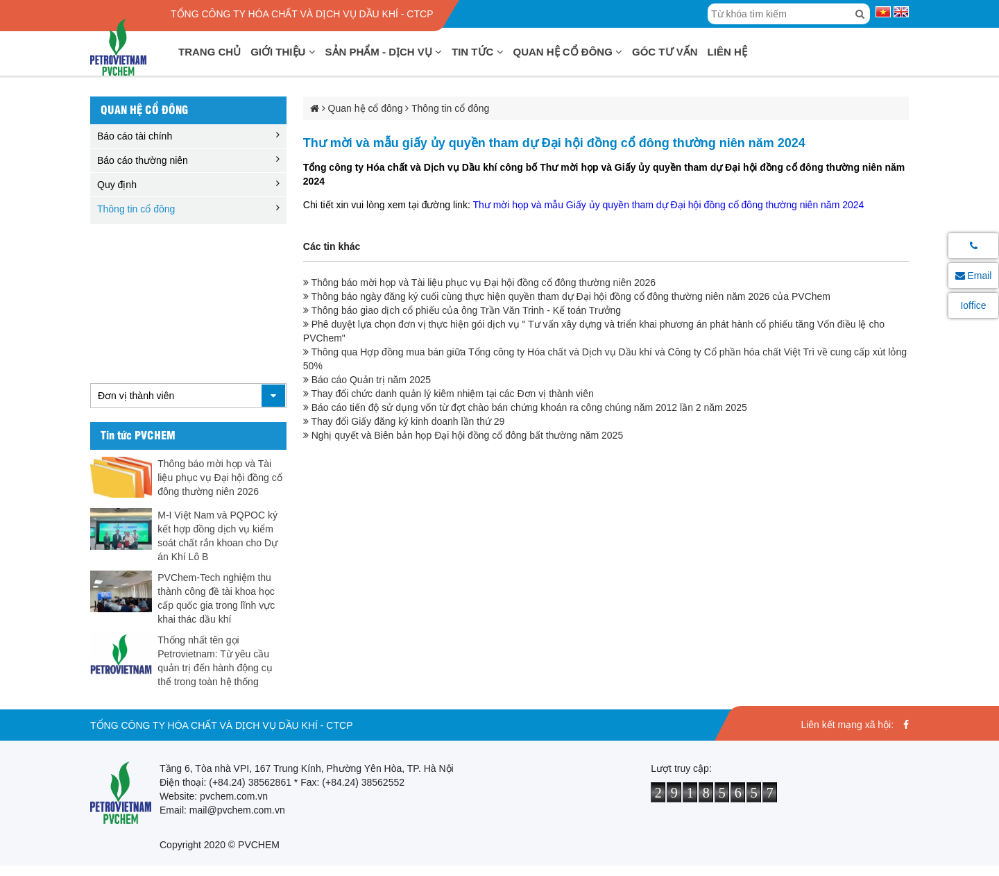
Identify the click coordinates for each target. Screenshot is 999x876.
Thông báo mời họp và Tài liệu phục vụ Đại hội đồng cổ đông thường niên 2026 (219, 477)
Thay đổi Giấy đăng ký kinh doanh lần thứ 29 (404, 421)
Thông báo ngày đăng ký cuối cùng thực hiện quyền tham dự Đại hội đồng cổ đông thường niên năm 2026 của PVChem (566, 296)
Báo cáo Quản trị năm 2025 (367, 379)
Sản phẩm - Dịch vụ (384, 52)
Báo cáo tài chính (134, 136)
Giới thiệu (282, 52)
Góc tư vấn (665, 52)
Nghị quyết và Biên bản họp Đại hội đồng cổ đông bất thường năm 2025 (463, 435)
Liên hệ (727, 52)
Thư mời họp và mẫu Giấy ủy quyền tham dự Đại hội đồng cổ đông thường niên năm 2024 (668, 204)
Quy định (117, 184)
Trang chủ (209, 52)
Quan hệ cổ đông (568, 52)
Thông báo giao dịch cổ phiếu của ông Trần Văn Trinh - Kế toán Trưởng (462, 310)
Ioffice (973, 305)
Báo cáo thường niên (142, 160)
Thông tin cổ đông (136, 208)
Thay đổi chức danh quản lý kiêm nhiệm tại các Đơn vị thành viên (448, 393)
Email (973, 275)
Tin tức (478, 52)
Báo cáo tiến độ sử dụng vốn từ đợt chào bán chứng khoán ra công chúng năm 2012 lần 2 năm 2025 (525, 407)
